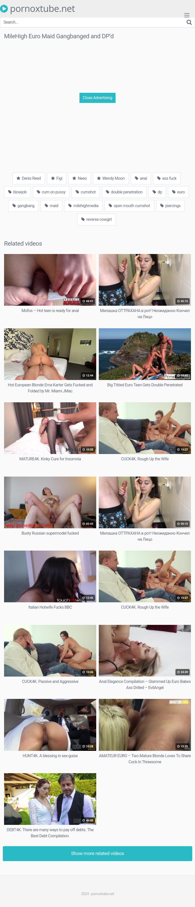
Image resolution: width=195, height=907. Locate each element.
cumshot (86, 192)
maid (51, 205)
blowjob (17, 192)
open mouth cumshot (129, 205)
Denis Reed (29, 178)
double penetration (124, 192)
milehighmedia (83, 205)
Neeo (79, 178)
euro (178, 192)
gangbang (23, 205)
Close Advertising (97, 97)
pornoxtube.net (37, 8)
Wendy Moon (111, 178)
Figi (56, 178)
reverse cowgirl (96, 219)
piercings (170, 205)
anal (141, 178)
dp (157, 192)
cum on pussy (51, 192)
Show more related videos (97, 853)
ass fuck (166, 178)
